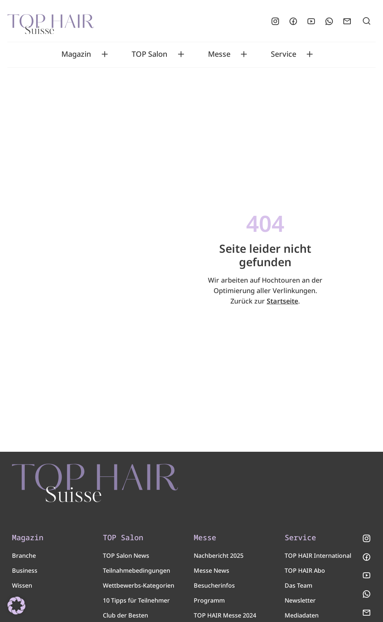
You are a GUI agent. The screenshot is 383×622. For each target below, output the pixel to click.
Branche (24, 557)
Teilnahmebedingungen (136, 572)
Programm (209, 602)
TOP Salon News (126, 557)
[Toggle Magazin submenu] (105, 54)
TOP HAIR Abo (305, 572)
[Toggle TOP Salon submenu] (181, 54)
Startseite (282, 300)
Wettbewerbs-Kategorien (138, 587)
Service (283, 54)
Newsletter (300, 602)
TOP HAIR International (318, 557)
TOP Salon (150, 54)
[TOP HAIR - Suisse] (98, 484)
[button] (16, 605)
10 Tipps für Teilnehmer (136, 602)
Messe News (211, 572)
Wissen (22, 587)
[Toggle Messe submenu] (244, 54)
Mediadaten (302, 617)
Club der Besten (125, 617)
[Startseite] (50, 21)
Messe (219, 54)
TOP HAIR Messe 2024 (225, 617)
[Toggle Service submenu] (310, 54)
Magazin (76, 54)
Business (24, 572)
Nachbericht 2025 (218, 557)
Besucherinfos (214, 587)
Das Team (298, 587)
